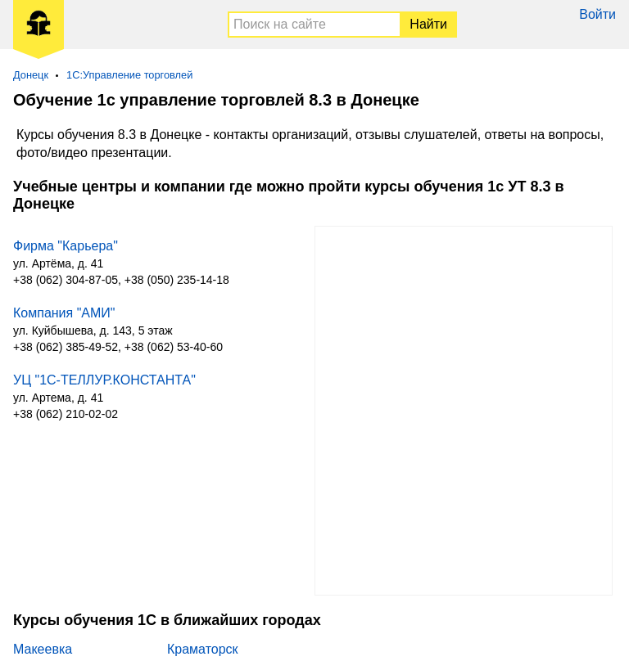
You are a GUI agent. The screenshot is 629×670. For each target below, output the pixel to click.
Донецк (30, 75)
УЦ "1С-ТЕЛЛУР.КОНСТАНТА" (104, 380)
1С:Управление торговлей (129, 75)
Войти (597, 14)
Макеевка (42, 649)
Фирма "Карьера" (65, 246)
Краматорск (202, 649)
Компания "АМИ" (64, 313)
